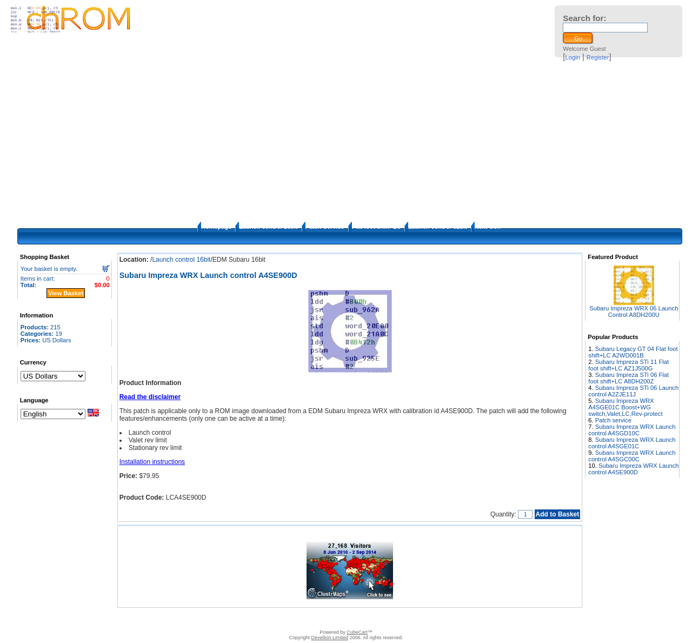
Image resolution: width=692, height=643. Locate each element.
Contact (246, 618)
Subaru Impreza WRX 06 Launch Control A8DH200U (633, 311)
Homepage (216, 226)
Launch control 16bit (268, 226)
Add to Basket (558, 514)
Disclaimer (276, 618)
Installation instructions (152, 462)
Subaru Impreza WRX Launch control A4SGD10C (631, 429)
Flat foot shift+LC (376, 226)
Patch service (613, 420)
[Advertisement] (346, 140)
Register (598, 57)
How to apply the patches (347, 618)
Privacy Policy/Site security (422, 618)
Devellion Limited (329, 637)
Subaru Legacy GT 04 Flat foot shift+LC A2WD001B (632, 352)
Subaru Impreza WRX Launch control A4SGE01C (631, 442)
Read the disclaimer (150, 397)
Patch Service (324, 226)
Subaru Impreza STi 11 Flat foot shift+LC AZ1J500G (628, 365)
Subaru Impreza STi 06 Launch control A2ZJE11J (633, 391)
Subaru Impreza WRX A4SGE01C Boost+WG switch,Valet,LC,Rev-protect (625, 407)
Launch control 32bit (437, 226)
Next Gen (488, 226)
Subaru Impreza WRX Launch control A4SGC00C (631, 455)
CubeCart (357, 632)
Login (572, 57)
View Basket (65, 293)
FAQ (302, 618)
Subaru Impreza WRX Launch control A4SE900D (633, 468)
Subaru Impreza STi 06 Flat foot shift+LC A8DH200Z (628, 378)
